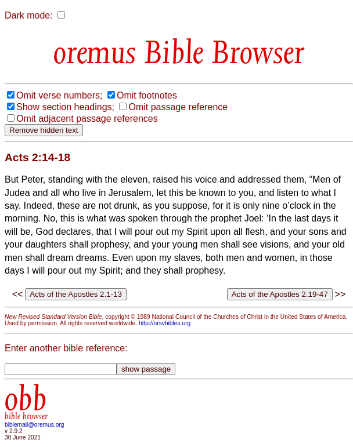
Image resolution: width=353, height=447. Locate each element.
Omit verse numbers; (59, 95)
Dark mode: (29, 15)
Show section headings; (65, 107)
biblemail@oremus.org (34, 424)
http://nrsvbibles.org (164, 323)
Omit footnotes (147, 95)
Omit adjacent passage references (87, 118)
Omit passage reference (178, 107)
